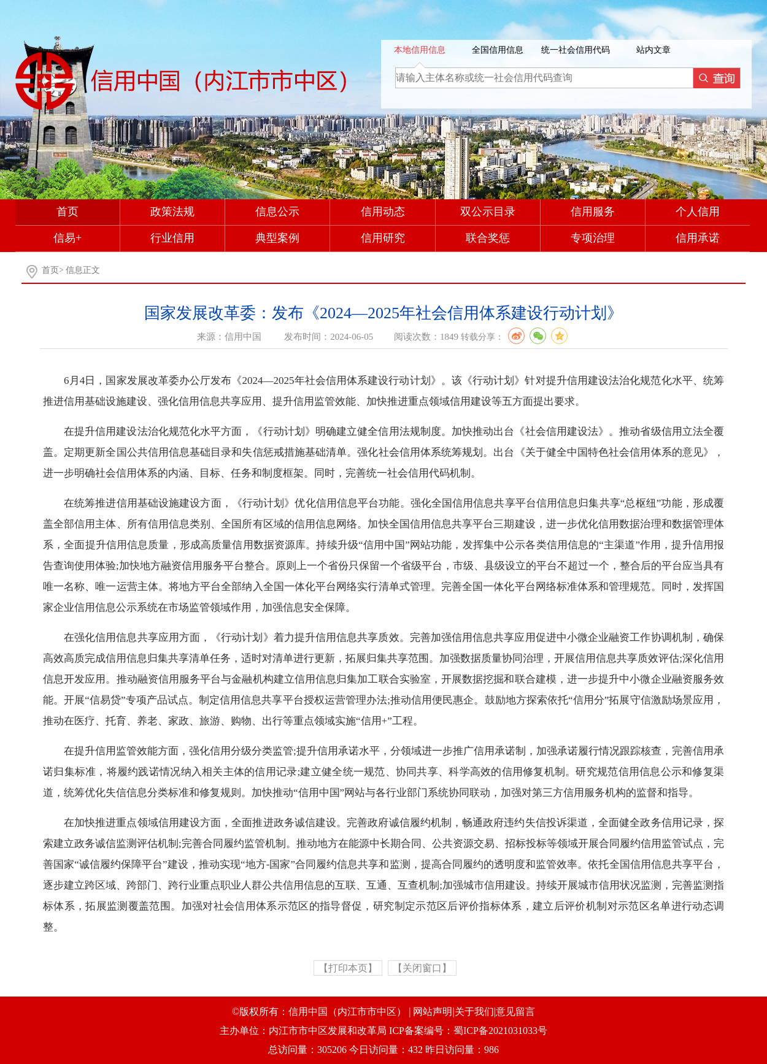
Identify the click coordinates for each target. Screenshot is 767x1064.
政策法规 (172, 211)
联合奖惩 (488, 238)
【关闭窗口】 (422, 968)
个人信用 (698, 211)
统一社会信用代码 (575, 50)
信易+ (67, 238)
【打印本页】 (347, 968)
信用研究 (383, 238)
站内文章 (653, 50)
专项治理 (593, 238)
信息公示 (277, 211)
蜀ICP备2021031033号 (500, 1030)
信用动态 (383, 211)
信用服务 (593, 211)
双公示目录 (487, 211)
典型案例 (277, 238)
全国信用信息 (497, 50)
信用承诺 (698, 238)
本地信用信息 (419, 50)
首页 (67, 211)
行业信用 (172, 238)
